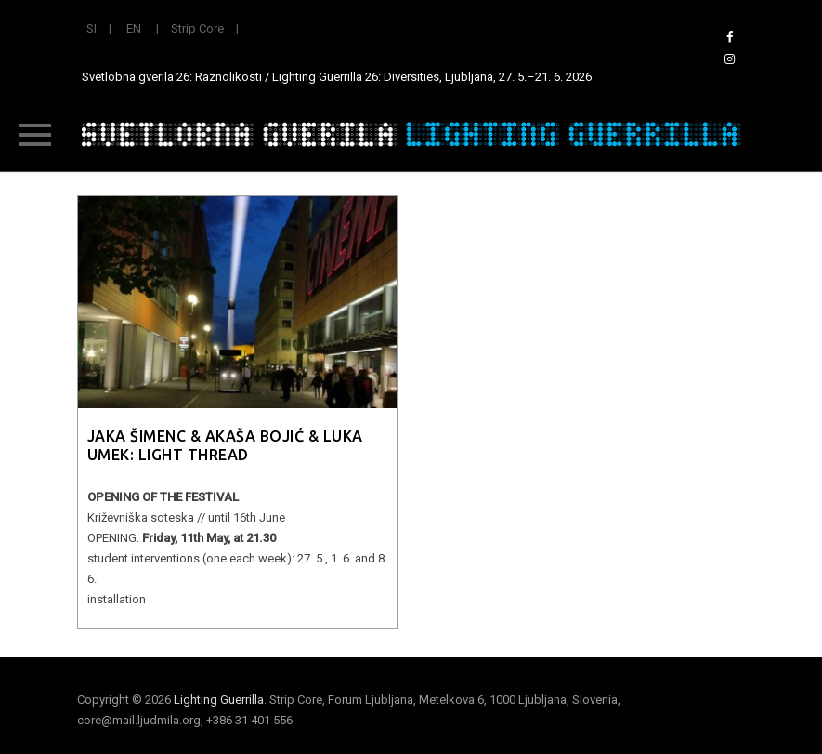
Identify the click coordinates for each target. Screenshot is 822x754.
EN (133, 28)
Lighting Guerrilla (219, 700)
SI (91, 28)
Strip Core (197, 28)
